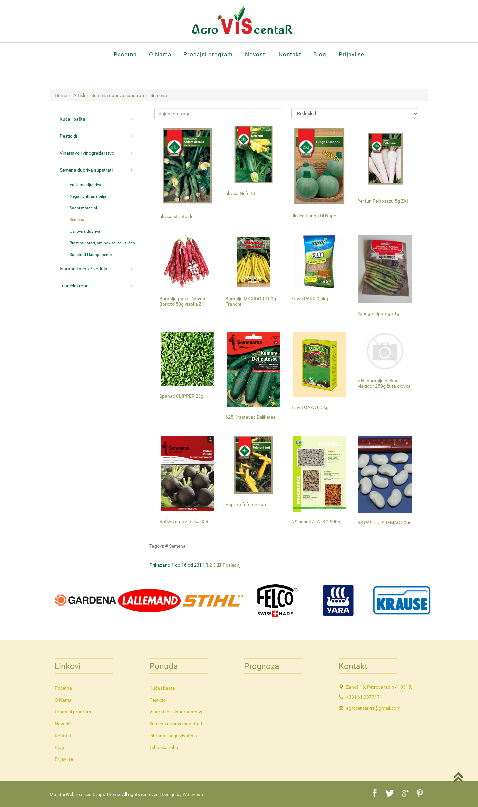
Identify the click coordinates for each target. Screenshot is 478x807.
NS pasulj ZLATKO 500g (315, 521)
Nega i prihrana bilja (88, 196)
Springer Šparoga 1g (378, 313)
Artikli (79, 95)
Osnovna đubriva (85, 231)
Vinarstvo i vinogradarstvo (96, 153)
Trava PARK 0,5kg (309, 298)
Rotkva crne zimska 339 (183, 521)
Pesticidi (96, 136)
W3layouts (193, 794)
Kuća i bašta (96, 119)
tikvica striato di (175, 216)
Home (61, 95)
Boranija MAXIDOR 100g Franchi (250, 301)
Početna (125, 54)
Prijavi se (351, 54)
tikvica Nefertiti (240, 193)
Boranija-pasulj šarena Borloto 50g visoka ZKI (182, 301)
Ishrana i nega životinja (96, 268)
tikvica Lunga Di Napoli (314, 215)
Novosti (256, 54)
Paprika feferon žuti (245, 504)
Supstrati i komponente (91, 254)
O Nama (160, 54)
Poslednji (232, 565)
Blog (319, 54)
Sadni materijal (83, 208)
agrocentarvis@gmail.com (373, 708)
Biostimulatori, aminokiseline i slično (102, 243)
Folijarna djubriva (85, 184)
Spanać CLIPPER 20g (181, 396)
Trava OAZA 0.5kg (310, 407)
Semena (77, 219)
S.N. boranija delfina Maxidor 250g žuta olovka (384, 383)
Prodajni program (208, 54)
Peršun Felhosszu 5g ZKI (382, 201)
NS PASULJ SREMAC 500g (384, 522)
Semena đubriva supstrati (117, 95)
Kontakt (290, 54)
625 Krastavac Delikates (250, 417)
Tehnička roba (96, 285)
